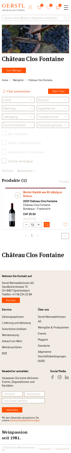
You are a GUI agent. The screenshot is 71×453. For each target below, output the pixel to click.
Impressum (45, 448)
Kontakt (11, 300)
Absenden (12, 409)
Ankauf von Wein (12, 341)
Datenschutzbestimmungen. (25, 420)
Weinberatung (10, 335)
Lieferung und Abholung (16, 322)
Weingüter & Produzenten (53, 327)
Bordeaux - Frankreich (36, 208)
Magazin (43, 339)
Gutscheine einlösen (14, 329)
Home (5, 80)
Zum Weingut (14, 70)
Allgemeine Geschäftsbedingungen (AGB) (52, 356)
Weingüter (18, 80)
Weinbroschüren (12, 347)
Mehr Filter (58, 91)
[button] (65, 18)
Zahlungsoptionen (13, 316)
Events (42, 333)
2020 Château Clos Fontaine (40, 201)
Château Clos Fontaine (40, 80)
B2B (4, 353)
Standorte (44, 345)
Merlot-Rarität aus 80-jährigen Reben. (42, 194)
